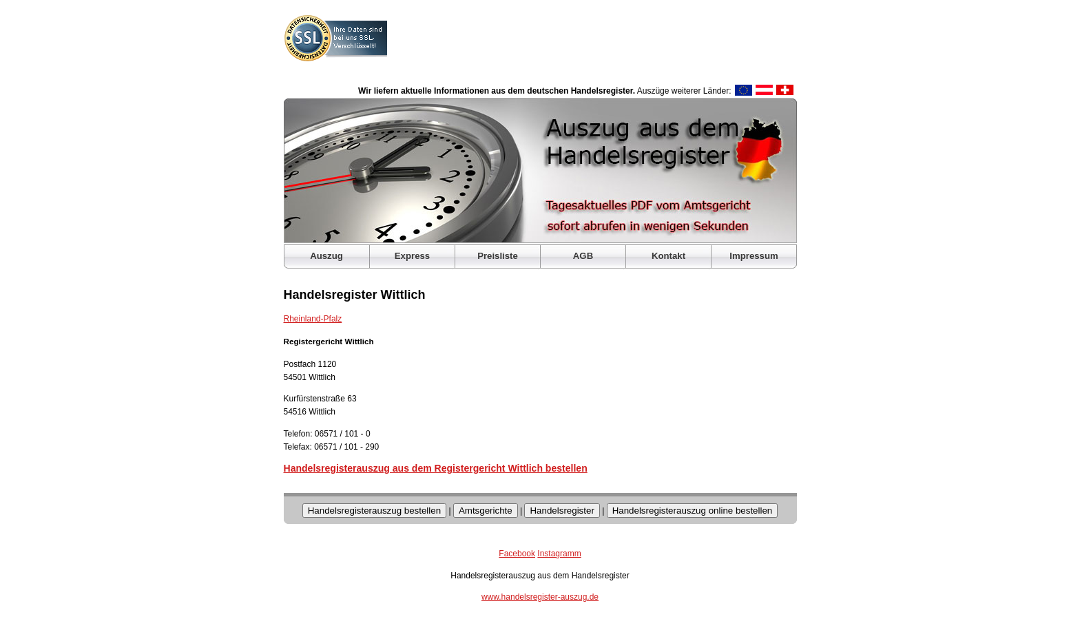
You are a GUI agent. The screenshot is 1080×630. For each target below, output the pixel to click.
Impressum (753, 256)
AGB (583, 256)
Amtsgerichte (485, 510)
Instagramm (559, 553)
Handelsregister (562, 510)
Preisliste (497, 256)
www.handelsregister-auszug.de (540, 597)
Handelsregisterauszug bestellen (374, 510)
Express (412, 256)
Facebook (517, 553)
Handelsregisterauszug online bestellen (692, 510)
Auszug (326, 256)
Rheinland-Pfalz (313, 319)
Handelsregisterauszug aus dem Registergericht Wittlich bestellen (436, 468)
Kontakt (668, 256)
